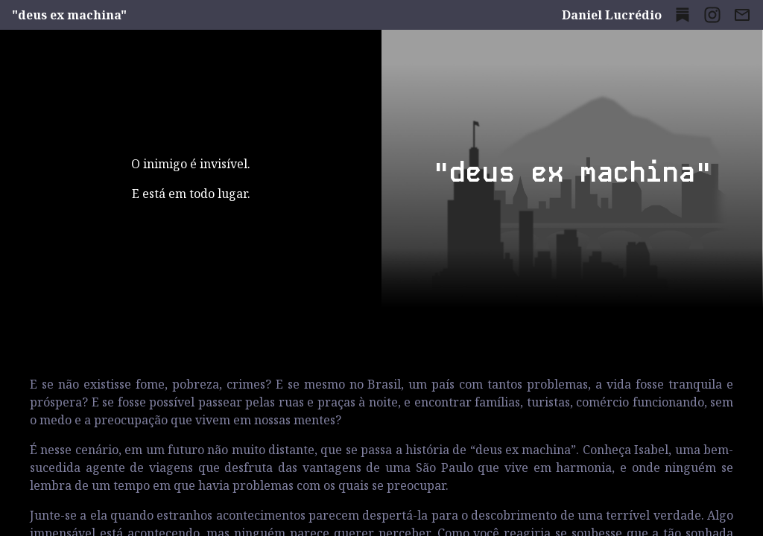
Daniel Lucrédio (612, 15)
